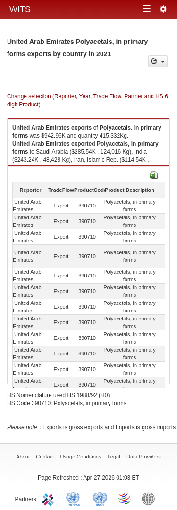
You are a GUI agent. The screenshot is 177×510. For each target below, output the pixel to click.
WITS (20, 9)
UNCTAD (75, 498)
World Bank (150, 498)
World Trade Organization (125, 498)
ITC (49, 498)
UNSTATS (100, 498)
